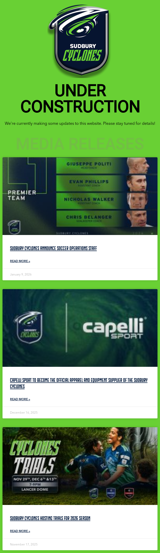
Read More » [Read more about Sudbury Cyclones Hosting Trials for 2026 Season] (20, 531)
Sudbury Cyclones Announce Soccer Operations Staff (53, 248)
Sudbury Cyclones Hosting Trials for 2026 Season (50, 518)
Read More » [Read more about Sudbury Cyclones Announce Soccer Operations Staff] (20, 261)
